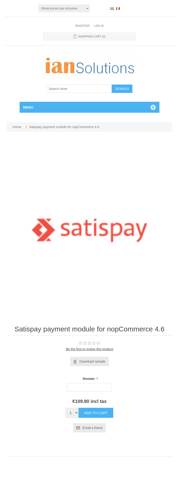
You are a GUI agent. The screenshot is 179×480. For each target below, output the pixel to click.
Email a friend (93, 428)
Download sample (92, 361)
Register (82, 25)
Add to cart (96, 413)
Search (122, 89)
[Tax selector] (64, 8)
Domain (89, 379)
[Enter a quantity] (72, 413)
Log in (99, 25)
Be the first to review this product (89, 349)
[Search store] (79, 89)
